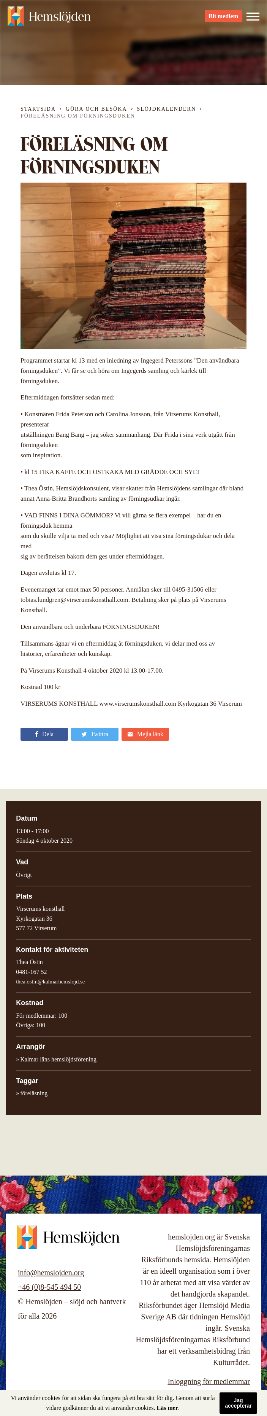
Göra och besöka (96, 109)
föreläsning (33, 1093)
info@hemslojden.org (51, 1272)
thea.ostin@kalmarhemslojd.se (50, 981)
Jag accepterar (238, 1403)
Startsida (38, 109)
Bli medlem (223, 19)
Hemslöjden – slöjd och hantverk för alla (49, 19)
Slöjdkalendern (166, 109)
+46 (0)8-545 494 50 (49, 1287)
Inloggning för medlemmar (208, 1381)
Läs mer (167, 1408)
